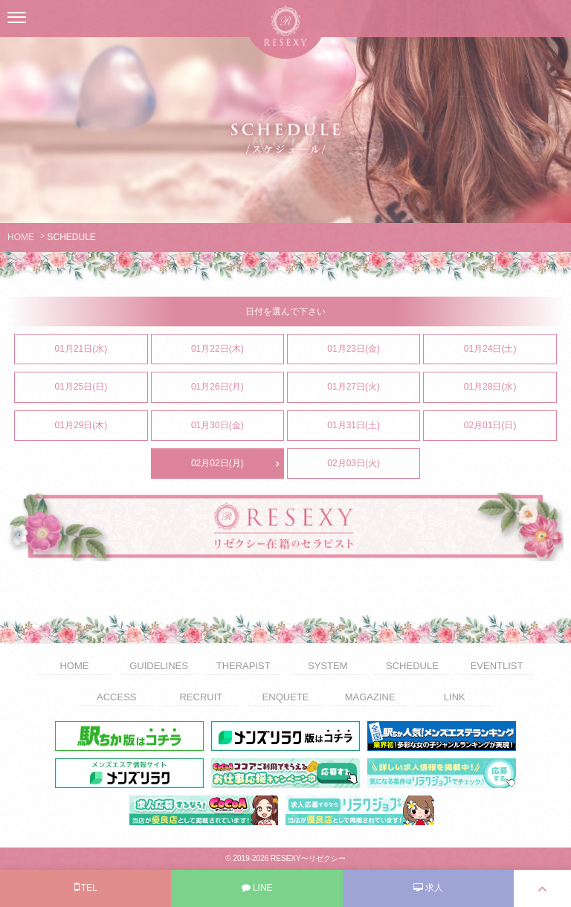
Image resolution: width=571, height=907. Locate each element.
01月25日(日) (101, 387)
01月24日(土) (510, 349)
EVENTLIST (497, 665)
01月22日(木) (237, 349)
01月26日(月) (237, 387)
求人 (428, 887)
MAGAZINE (370, 697)
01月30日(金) (237, 426)
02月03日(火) (373, 464)
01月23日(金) (373, 349)
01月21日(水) (101, 349)
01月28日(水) (510, 387)
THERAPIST (243, 665)
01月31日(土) (373, 426)
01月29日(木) (101, 426)
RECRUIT (200, 697)
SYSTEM (327, 665)
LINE (257, 887)
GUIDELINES (158, 665)
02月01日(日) (510, 426)
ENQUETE (285, 697)
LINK (454, 697)
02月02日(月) (237, 464)
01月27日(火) (373, 387)
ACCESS (116, 697)
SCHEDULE (412, 665)
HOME (20, 237)
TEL (85, 887)
